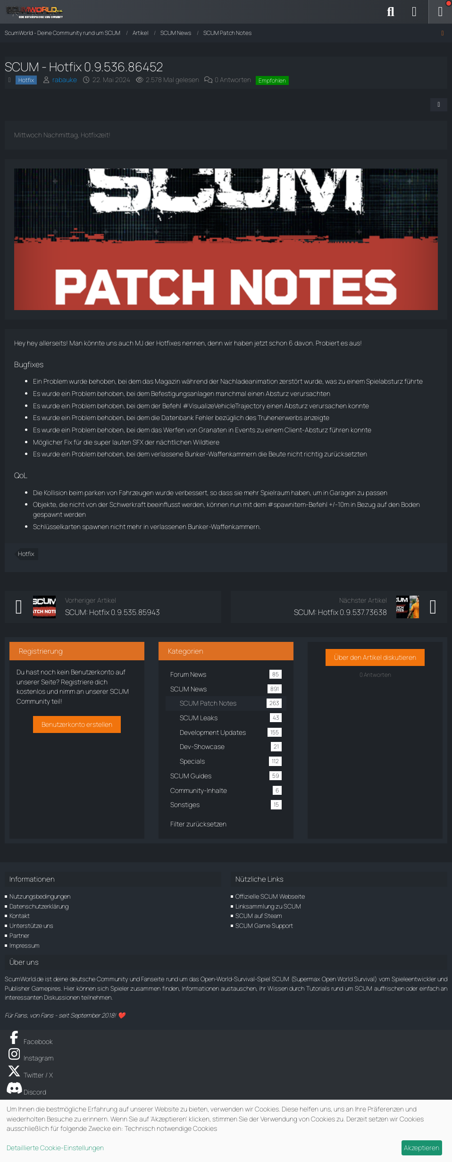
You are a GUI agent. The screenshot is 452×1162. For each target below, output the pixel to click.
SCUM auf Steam (258, 915)
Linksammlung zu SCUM (268, 906)
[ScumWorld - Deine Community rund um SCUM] (38, 11)
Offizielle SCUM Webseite (270, 896)
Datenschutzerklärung (38, 906)
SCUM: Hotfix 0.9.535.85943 (112, 612)
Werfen (174, 429)
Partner (19, 935)
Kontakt (19, 915)
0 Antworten (233, 79)
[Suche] (390, 11)
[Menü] (440, 12)
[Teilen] (438, 104)
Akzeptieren (421, 1147)
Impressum (24, 945)
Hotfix (26, 553)
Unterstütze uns (31, 925)
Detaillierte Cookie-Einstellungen (55, 1147)
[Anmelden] (414, 12)
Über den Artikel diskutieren (375, 657)
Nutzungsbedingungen (39, 896)
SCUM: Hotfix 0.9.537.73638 (340, 612)
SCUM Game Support (264, 925)
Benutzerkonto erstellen (77, 724)
